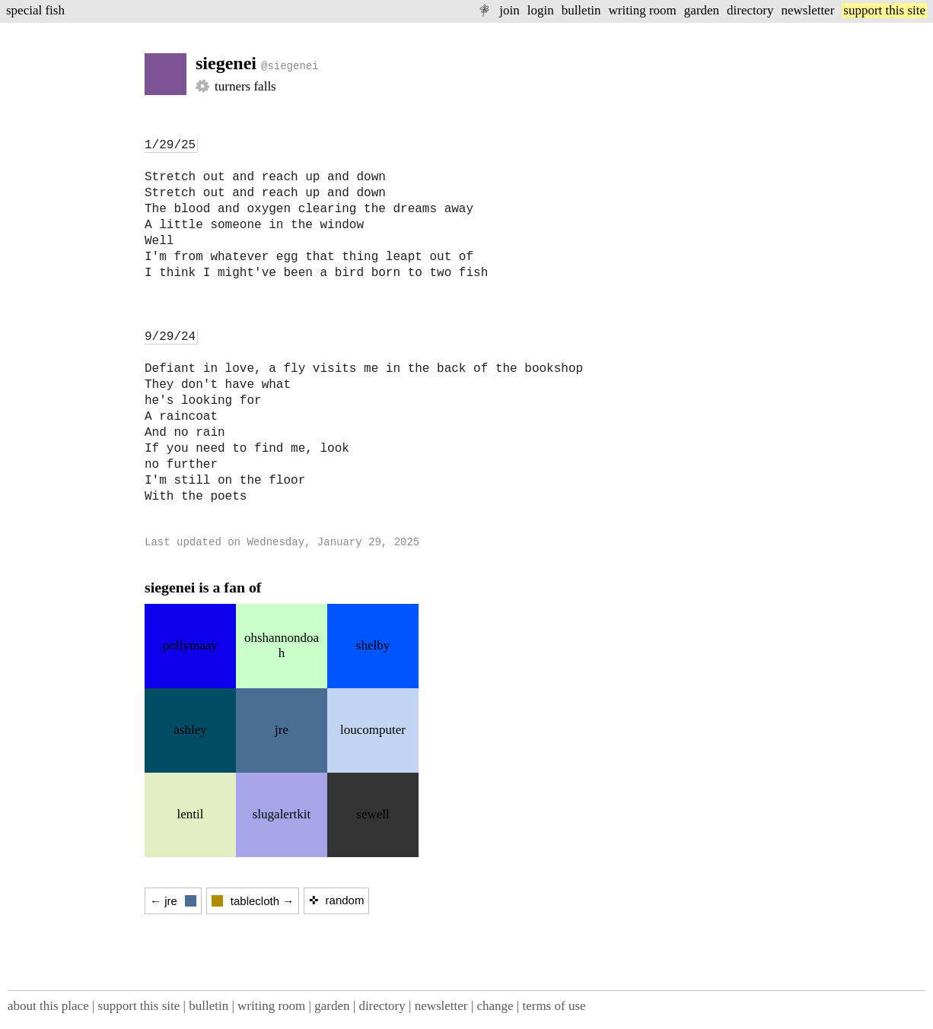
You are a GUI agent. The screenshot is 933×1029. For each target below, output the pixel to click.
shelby (373, 645)
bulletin (581, 10)
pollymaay (190, 645)
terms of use (553, 1006)
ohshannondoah (281, 645)
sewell (372, 814)
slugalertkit (281, 814)
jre (281, 730)
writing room (643, 10)
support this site (884, 10)
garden (701, 10)
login (540, 10)
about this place (48, 1006)
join (509, 10)
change (494, 1006)
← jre (173, 900)
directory (750, 10)
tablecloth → (253, 900)
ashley (190, 730)
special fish (35, 10)
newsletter (807, 10)
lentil (190, 814)
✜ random (336, 900)
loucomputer (373, 730)
